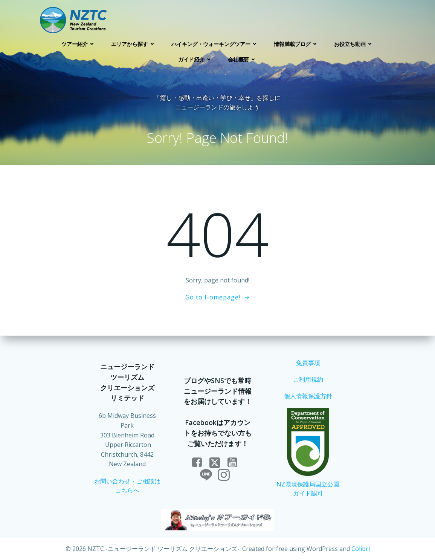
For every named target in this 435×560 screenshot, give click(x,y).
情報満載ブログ (296, 44)
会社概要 (242, 59)
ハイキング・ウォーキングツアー (215, 44)
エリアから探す (133, 44)
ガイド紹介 (195, 59)
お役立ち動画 (354, 44)
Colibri (360, 549)
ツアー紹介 (78, 44)
